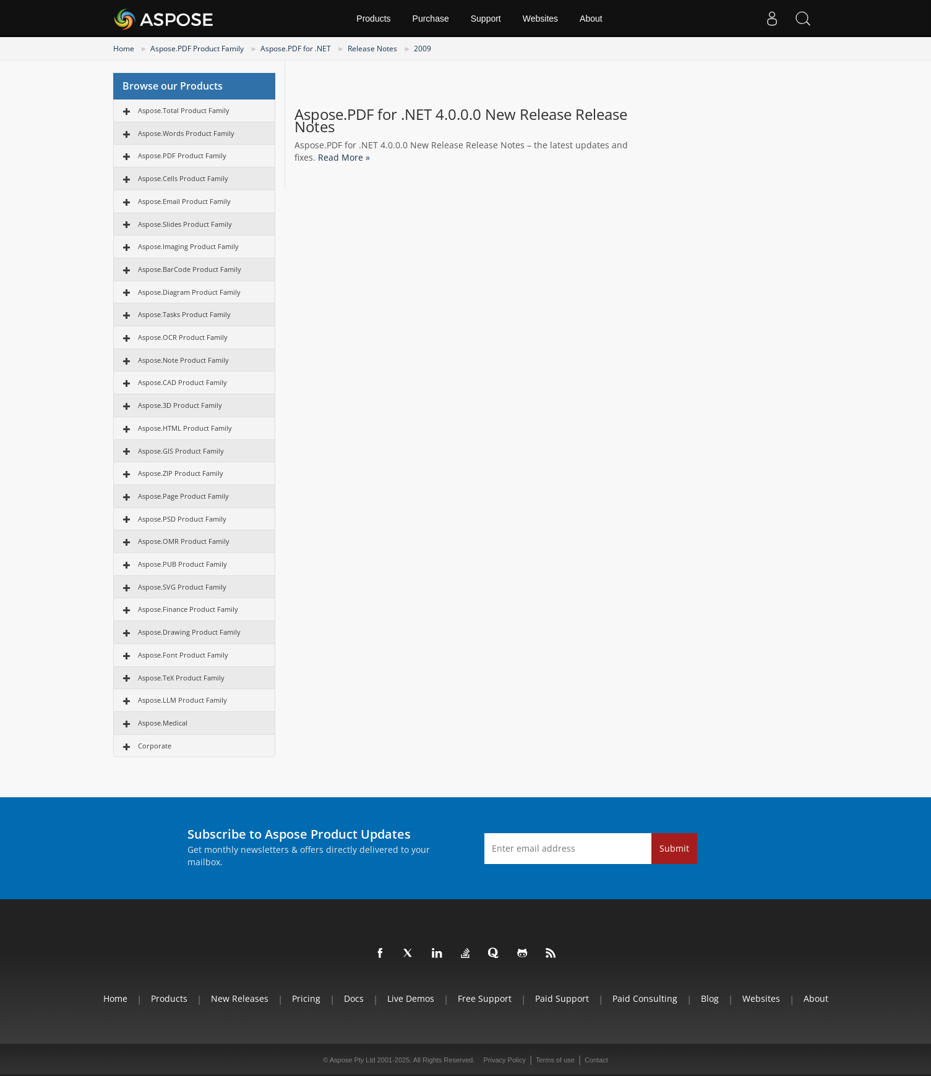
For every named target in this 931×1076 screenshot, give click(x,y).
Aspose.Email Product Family (184, 201)
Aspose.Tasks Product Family (184, 314)
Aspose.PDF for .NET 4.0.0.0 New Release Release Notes (460, 120)
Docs (354, 998)
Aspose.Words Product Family (186, 133)
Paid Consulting (644, 998)
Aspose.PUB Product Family (182, 564)
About (591, 18)
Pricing (306, 998)
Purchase (431, 18)
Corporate (154, 745)
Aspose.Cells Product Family (183, 178)
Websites (540, 18)
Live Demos (410, 998)
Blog (710, 998)
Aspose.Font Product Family (183, 654)
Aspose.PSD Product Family (182, 518)
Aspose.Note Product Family (183, 360)
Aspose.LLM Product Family (182, 700)
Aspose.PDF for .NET (295, 48)
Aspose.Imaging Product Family (188, 246)
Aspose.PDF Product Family (197, 48)
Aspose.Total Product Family (184, 110)
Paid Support (562, 998)
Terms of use (555, 1060)
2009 (422, 48)
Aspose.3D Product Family (180, 405)
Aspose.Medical (162, 722)
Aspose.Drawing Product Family (189, 632)
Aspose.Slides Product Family (185, 224)
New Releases (239, 998)
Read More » (344, 157)
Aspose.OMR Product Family (184, 541)
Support (486, 18)
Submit (674, 848)
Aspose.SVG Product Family (182, 586)
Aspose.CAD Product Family (182, 382)
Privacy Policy (505, 1060)
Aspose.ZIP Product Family (180, 473)
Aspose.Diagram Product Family (189, 292)
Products (373, 18)
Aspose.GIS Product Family (181, 450)
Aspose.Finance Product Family (188, 609)
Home (123, 48)
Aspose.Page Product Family (183, 496)
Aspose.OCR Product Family (183, 337)
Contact (596, 1060)
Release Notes (372, 48)
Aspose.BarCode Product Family (189, 269)
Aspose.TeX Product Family (181, 677)
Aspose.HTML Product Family (185, 428)
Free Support (485, 998)
